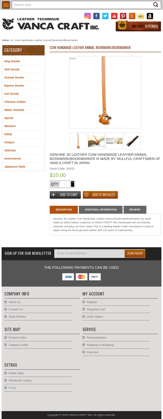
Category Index (18, 344)
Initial (8, 134)
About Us (14, 302)
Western (10, 126)
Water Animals (14, 109)
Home (5, 40)
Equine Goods (14, 85)
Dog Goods (12, 61)
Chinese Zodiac (15, 101)
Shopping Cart (96, 309)
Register (92, 302)
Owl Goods (12, 69)
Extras (11, 365)
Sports (8, 118)
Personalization (96, 337)
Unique (9, 142)
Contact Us (16, 309)
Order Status (95, 316)
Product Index (17, 337)
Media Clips (16, 373)
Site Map (12, 329)
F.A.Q (12, 387)
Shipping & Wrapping (100, 344)
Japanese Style (14, 166)
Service (89, 329)
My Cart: (145, 26)
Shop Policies (17, 316)
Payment (92, 352)
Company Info (17, 294)
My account (94, 294)
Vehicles (10, 150)
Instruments (12, 158)
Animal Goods (14, 77)
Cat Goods (11, 93)
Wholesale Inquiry (20, 380)
